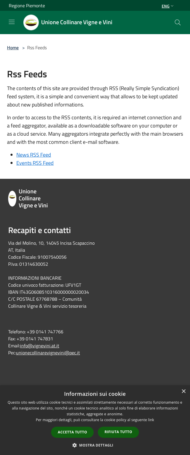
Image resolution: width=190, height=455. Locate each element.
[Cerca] (177, 22)
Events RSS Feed (35, 163)
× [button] (183, 391)
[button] (95, 445)
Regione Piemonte (27, 5)
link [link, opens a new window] (151, 419)
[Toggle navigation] (11, 21)
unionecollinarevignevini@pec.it (48, 352)
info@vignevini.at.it (39, 345)
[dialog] (95, 420)
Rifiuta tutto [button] (118, 431)
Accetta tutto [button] (72, 432)
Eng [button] (168, 6)
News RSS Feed (33, 155)
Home (13, 47)
